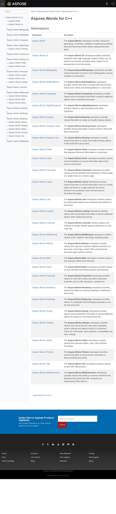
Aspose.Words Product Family (48, 11)
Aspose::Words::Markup (18, 96)
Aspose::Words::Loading (18, 82)
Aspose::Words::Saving (18, 122)
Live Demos (35, 492)
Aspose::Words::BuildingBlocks (19, 35)
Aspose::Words (14, 21)
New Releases (65, 488)
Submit (62, 459)
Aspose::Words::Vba (16, 136)
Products (34, 488)
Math (91, 287)
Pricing (91, 488)
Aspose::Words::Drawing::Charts (19, 54)
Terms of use (60, 510)
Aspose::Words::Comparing (17, 40)
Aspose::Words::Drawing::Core (19, 59)
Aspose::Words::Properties (17, 108)
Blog (32, 496)
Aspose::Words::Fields (17, 63)
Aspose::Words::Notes (17, 103)
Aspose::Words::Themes (18, 132)
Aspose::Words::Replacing (17, 119)
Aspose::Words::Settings (18, 126)
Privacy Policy (51, 510)
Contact (66, 510)
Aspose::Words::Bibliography (18, 30)
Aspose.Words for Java (42, 430)
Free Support (65, 492)
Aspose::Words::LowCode (17, 87)
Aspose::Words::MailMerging (18, 92)
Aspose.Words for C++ (15, 17)
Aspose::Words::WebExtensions (19, 141)
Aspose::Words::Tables (17, 129)
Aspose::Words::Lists (17, 78)
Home (33, 11)
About (91, 496)
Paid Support (94, 492)
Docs (4, 492)
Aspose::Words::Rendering (17, 113)
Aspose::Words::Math (17, 99)
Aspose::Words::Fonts (17, 66)
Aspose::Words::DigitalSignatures (20, 45)
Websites (63, 496)
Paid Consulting (8, 496)
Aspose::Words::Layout (18, 75)
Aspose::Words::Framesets (17, 72)
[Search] (15, 11)
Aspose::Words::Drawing (18, 49)
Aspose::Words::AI (16, 24)
